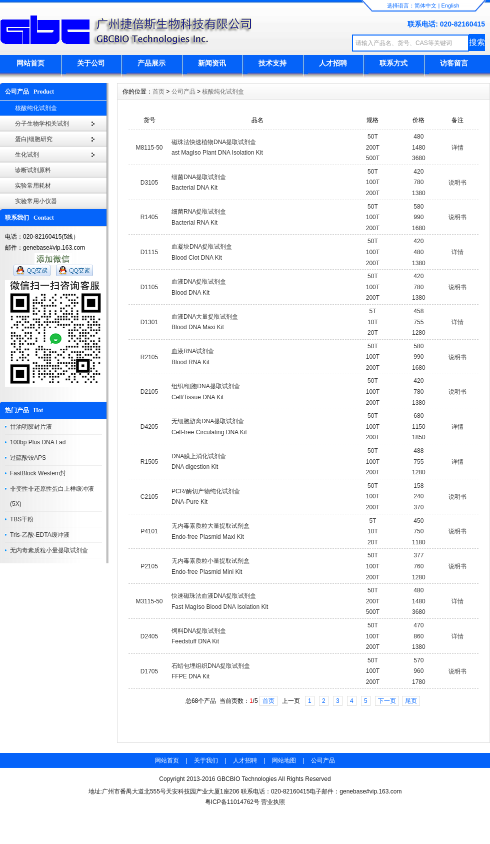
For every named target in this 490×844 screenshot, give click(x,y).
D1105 (149, 287)
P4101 (149, 531)
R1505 (149, 461)
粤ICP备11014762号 (232, 801)
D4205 (149, 426)
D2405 (149, 636)
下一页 (387, 700)
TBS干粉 (22, 519)
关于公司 (91, 63)
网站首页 (30, 63)
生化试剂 (27, 154)
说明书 (457, 182)
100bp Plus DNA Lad (38, 442)
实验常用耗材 (33, 185)
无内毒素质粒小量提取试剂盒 (49, 550)
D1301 (149, 322)
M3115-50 (149, 601)
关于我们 (206, 760)
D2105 (149, 391)
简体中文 (425, 6)
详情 (458, 147)
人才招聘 (333, 63)
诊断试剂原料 (33, 170)
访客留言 (454, 63)
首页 (158, 91)
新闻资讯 (212, 63)
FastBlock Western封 (38, 473)
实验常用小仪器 (36, 201)
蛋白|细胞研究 (33, 139)
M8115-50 (149, 147)
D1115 (149, 252)
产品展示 (152, 63)
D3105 (149, 182)
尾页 (411, 700)
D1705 (149, 671)
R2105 (149, 357)
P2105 (149, 566)
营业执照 (273, 801)
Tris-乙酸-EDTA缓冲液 (40, 534)
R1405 (149, 217)
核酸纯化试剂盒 (36, 108)
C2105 (149, 496)
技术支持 (272, 63)
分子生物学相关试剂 (42, 123)
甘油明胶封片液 (31, 426)
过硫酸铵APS (28, 457)
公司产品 (184, 91)
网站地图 (284, 760)
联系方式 (394, 63)
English (450, 6)
